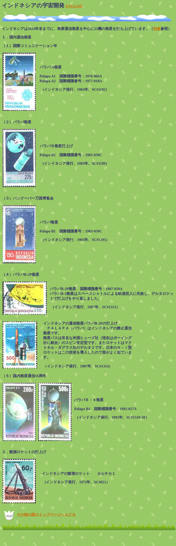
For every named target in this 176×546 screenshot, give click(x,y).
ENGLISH (74, 6)
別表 (157, 29)
